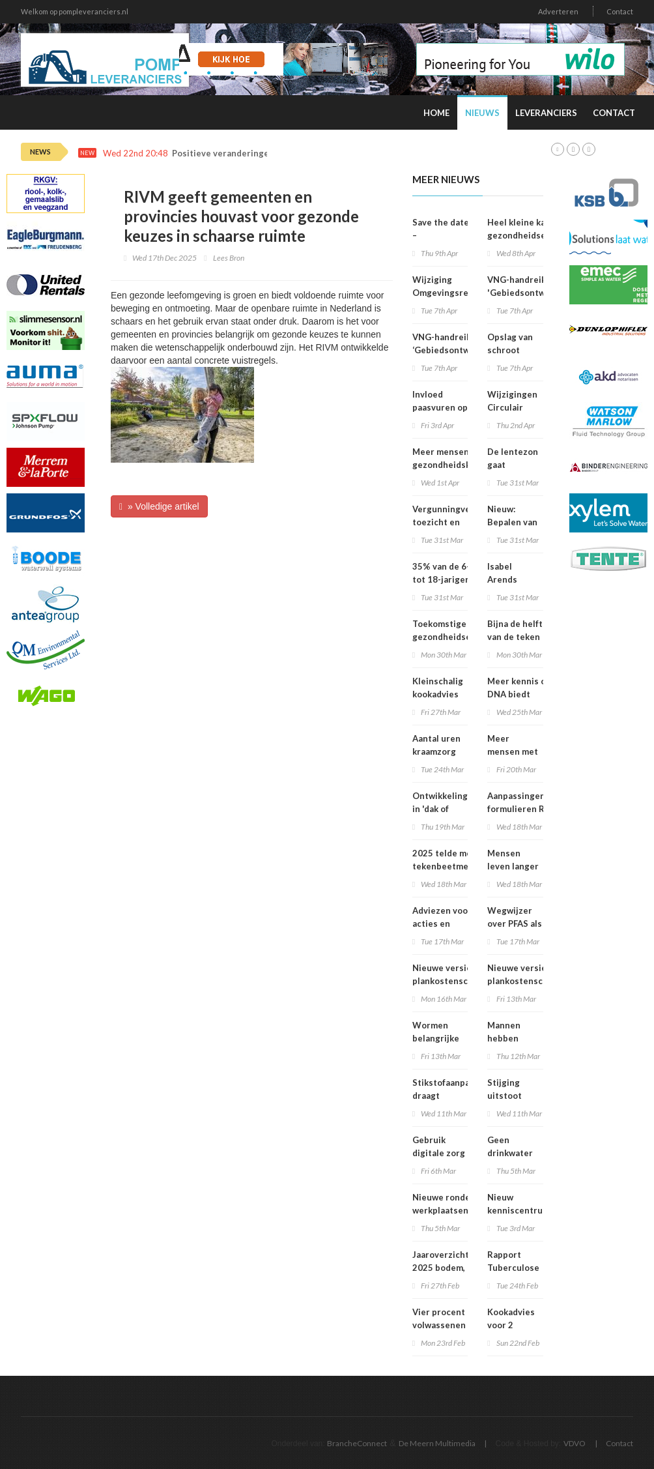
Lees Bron (228, 258)
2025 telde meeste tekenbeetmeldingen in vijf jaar (456, 866)
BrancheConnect (357, 1443)
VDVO (574, 1443)
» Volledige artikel (159, 506)
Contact (619, 11)
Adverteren (558, 11)
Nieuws (482, 113)
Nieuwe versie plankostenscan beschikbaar (444, 981)
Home (436, 113)
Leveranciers (546, 113)
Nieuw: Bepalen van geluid (512, 522)
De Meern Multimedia (437, 1443)
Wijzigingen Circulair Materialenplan (518, 407)
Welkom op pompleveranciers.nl (74, 11)
